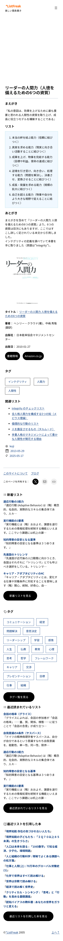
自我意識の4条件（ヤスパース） (23, 733)
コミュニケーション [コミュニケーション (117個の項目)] (19, 622)
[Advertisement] (31, 50)
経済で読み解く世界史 (19, 887)
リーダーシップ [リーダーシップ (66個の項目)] (16, 640)
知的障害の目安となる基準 (19, 539)
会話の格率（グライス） (18, 714)
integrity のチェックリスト (28, 408)
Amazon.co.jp (33, 356)
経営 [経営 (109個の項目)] (42, 622)
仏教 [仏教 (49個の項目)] (23, 649)
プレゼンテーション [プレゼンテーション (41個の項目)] (19, 676)
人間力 (41, 382)
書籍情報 (12, 356)
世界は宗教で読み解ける (21, 881)
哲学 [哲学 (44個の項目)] (23, 658)
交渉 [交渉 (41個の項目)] (28, 667)
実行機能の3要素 (13, 520)
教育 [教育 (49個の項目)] (37, 649)
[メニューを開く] (56, 8)
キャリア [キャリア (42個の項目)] (12, 667)
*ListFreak (13, 6)
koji (12, 446)
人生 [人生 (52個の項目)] (9, 649)
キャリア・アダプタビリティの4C (23, 573)
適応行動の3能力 (13, 501)
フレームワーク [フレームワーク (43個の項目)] (44, 658)
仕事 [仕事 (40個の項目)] (9, 685)
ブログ (35, 473)
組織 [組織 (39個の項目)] (23, 685)
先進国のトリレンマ (15, 554)
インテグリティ (17, 382)
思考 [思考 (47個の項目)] (9, 658)
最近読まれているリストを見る (28, 808)
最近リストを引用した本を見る (28, 916)
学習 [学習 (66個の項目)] (36, 640)
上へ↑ (56, 932)
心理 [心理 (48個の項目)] (51, 649)
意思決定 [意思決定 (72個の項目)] (31, 631)
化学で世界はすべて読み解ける (25, 876)
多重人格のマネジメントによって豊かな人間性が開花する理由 (35, 437)
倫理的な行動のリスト (25, 423)
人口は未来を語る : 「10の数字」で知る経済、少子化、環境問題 (30, 848)
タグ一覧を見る (18, 697)
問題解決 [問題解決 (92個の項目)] (12, 631)
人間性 (12, 391)
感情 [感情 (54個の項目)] (51, 640)
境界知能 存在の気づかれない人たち (28, 831)
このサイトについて (15, 473)
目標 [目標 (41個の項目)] (42, 676)
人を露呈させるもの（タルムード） (33, 429)
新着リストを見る (20, 596)
